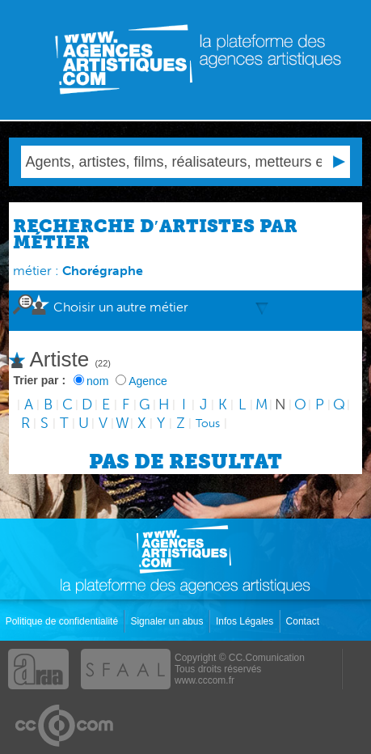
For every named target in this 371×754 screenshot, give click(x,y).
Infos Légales (246, 621)
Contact (304, 621)
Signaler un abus (167, 621)
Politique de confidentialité (63, 621)
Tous (208, 423)
